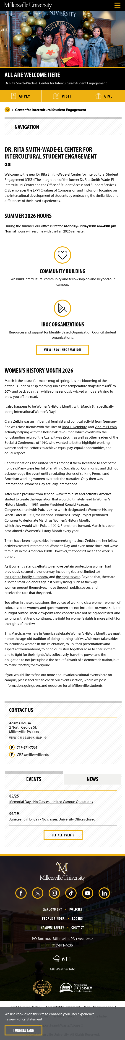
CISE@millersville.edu (33, 754)
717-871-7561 (27, 747)
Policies (75, 909)
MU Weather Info (62, 969)
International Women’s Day (34, 411)
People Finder (53, 918)
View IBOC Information (62, 349)
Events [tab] (33, 779)
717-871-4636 (62, 945)
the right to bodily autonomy (27, 576)
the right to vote (68, 576)
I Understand (23, 1030)
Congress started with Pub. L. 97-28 (31, 509)
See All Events (63, 835)
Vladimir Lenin (106, 426)
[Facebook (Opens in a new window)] (21, 893)
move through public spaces (68, 587)
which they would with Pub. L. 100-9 (32, 525)
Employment (52, 909)
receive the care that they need (28, 592)
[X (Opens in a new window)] (37, 893)
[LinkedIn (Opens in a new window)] (104, 893)
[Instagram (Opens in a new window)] (54, 893)
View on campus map (28, 737)
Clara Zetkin (14, 421)
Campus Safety (52, 927)
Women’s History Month (54, 406)
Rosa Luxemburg (74, 426)
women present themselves (25, 587)
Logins (77, 918)
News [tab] (92, 779)
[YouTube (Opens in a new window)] (87, 893)
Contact (77, 927)
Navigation (27, 126)
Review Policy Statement (23, 1019)
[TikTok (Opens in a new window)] (71, 893)
